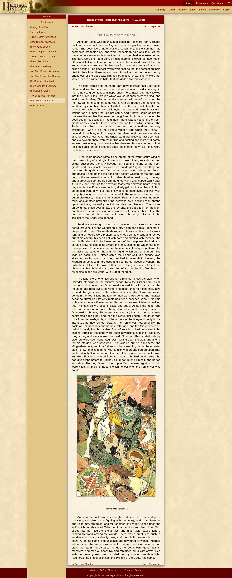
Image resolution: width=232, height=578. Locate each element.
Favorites (214, 9)
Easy (193, 9)
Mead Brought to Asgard (42, 42)
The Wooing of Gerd (40, 46)
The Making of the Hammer (44, 51)
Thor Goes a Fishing (40, 66)
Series (202, 9)
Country (160, 9)
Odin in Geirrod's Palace (42, 56)
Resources (202, 3)
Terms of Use (115, 570)
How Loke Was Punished (42, 95)
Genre (172, 9)
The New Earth (37, 105)
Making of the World (40, 27)
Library (189, 3)
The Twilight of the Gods (42, 100)
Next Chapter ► (151, 26)
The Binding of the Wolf (42, 81)
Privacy (128, 570)
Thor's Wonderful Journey (43, 86)
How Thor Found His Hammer (45, 71)
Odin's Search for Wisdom (43, 37)
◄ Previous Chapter (82, 26)
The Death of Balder (40, 90)
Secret (226, 9)
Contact (139, 570)
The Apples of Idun (39, 61)
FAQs (103, 570)
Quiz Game (217, 3)
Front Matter (46, 22)
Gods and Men (37, 32)
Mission (93, 570)
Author (183, 9)
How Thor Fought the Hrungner (46, 76)
